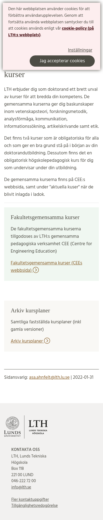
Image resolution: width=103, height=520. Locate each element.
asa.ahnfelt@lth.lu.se (49, 377)
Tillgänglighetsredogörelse (34, 505)
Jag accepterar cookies (62, 61)
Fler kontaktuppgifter (30, 499)
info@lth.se (21, 487)
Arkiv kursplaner (30, 341)
